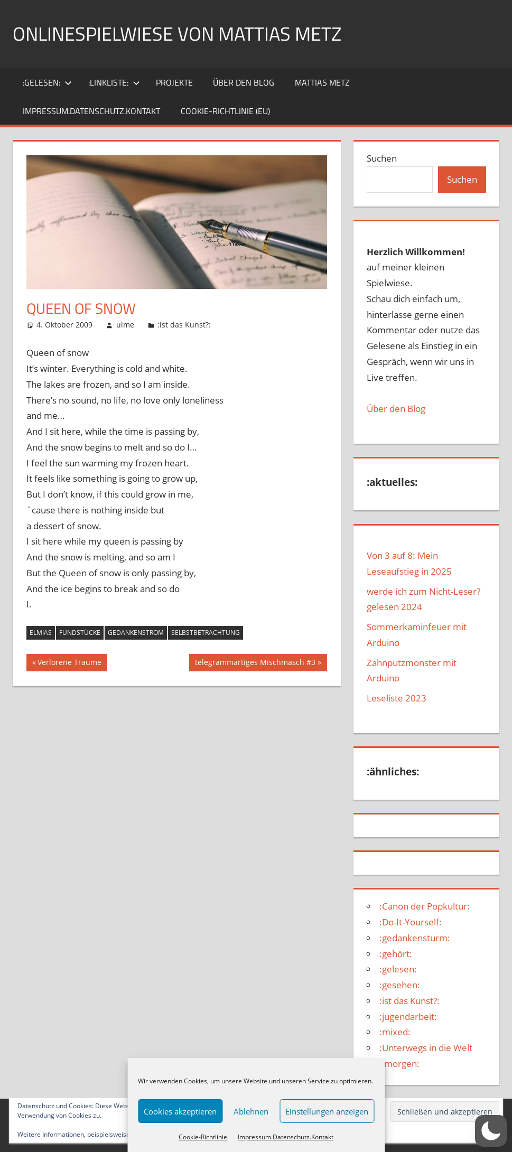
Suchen (382, 158)
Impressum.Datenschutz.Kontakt (285, 1136)
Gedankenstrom (136, 632)
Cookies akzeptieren (180, 1111)
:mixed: (395, 1032)
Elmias (41, 632)
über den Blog (243, 82)
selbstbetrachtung (205, 632)
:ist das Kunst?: (184, 325)
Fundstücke (79, 632)
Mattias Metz (322, 82)
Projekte (174, 82)
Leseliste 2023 (396, 698)
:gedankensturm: (414, 938)
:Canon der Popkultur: (424, 906)
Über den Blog (396, 408)
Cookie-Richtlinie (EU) (225, 111)
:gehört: (395, 954)
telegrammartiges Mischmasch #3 (254, 663)
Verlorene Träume (69, 663)
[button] (491, 1131)
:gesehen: (399, 985)
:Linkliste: (114, 82)
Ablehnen (251, 1111)
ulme (125, 325)
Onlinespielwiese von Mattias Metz (177, 33)
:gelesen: (47, 82)
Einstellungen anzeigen (326, 1111)
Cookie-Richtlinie (203, 1136)
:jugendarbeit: (408, 1016)
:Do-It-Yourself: (410, 922)
